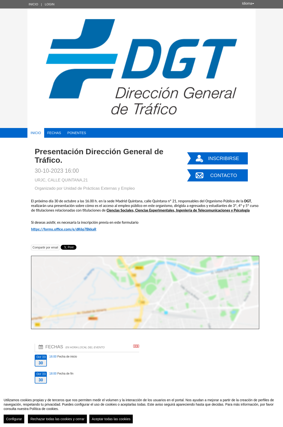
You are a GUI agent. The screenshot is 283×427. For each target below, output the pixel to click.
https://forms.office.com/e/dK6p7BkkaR (63, 229)
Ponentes (76, 133)
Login (49, 4)
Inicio (33, 4)
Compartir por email (45, 247)
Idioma (248, 3)
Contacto (223, 175)
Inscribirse (223, 158)
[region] (141, 409)
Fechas (54, 133)
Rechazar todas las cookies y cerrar (57, 419)
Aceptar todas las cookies (111, 419)
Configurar (14, 419)
